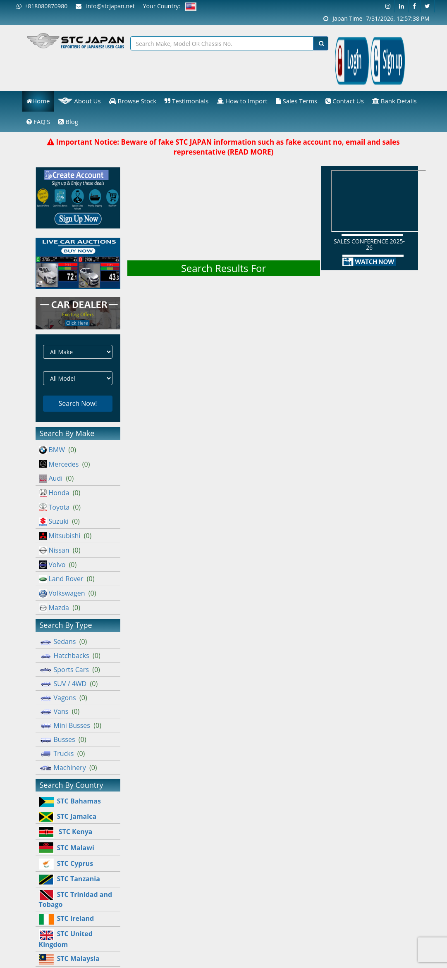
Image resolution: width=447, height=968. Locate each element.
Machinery (68, 767)
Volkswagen (67, 593)
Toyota (60, 507)
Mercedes (64, 464)
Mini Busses (70, 725)
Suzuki (59, 521)
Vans (59, 711)
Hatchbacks (69, 655)
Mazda (59, 607)
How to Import (242, 101)
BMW (57, 449)
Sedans (63, 641)
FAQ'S (38, 121)
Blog (68, 121)
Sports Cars (69, 669)
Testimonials (186, 101)
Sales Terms (297, 101)
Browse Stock (133, 101)
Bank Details (394, 101)
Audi (56, 478)
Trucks (62, 753)
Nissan (60, 550)
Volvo (58, 564)
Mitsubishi (65, 535)
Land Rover (67, 578)
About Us (79, 101)
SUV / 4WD (68, 683)
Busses (62, 739)
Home (38, 101)
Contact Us (344, 101)
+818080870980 (42, 6)
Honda (60, 492)
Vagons (63, 697)
